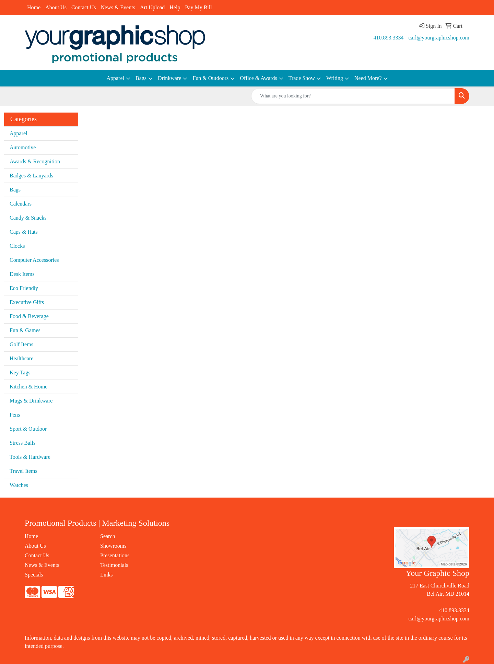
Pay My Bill (198, 7)
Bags (141, 78)
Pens (15, 415)
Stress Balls (22, 443)
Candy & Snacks (28, 218)
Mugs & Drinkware (31, 401)
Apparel (115, 78)
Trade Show (302, 78)
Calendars (21, 204)
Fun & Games (25, 330)
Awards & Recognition (35, 161)
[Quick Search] (353, 96)
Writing (334, 78)
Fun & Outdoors (210, 78)
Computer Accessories (34, 260)
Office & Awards (258, 78)
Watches (19, 485)
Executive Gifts (27, 302)
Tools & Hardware (30, 457)
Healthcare (21, 358)
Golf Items (21, 344)
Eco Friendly (24, 288)
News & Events (118, 7)
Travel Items (23, 471)
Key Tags (20, 372)
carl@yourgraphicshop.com (439, 37)
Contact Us (83, 7)
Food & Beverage (29, 316)
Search (107, 536)
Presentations (114, 555)
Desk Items (22, 274)
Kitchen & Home (28, 386)
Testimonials (114, 565)
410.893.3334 (389, 37)
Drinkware (169, 78)
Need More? (368, 78)
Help (174, 7)
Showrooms (113, 546)
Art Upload (152, 7)
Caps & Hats (24, 232)
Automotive (23, 147)
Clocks (17, 246)
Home (33, 7)
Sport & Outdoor (28, 429)
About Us (56, 7)
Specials (34, 575)
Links (106, 575)
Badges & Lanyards (31, 175)
